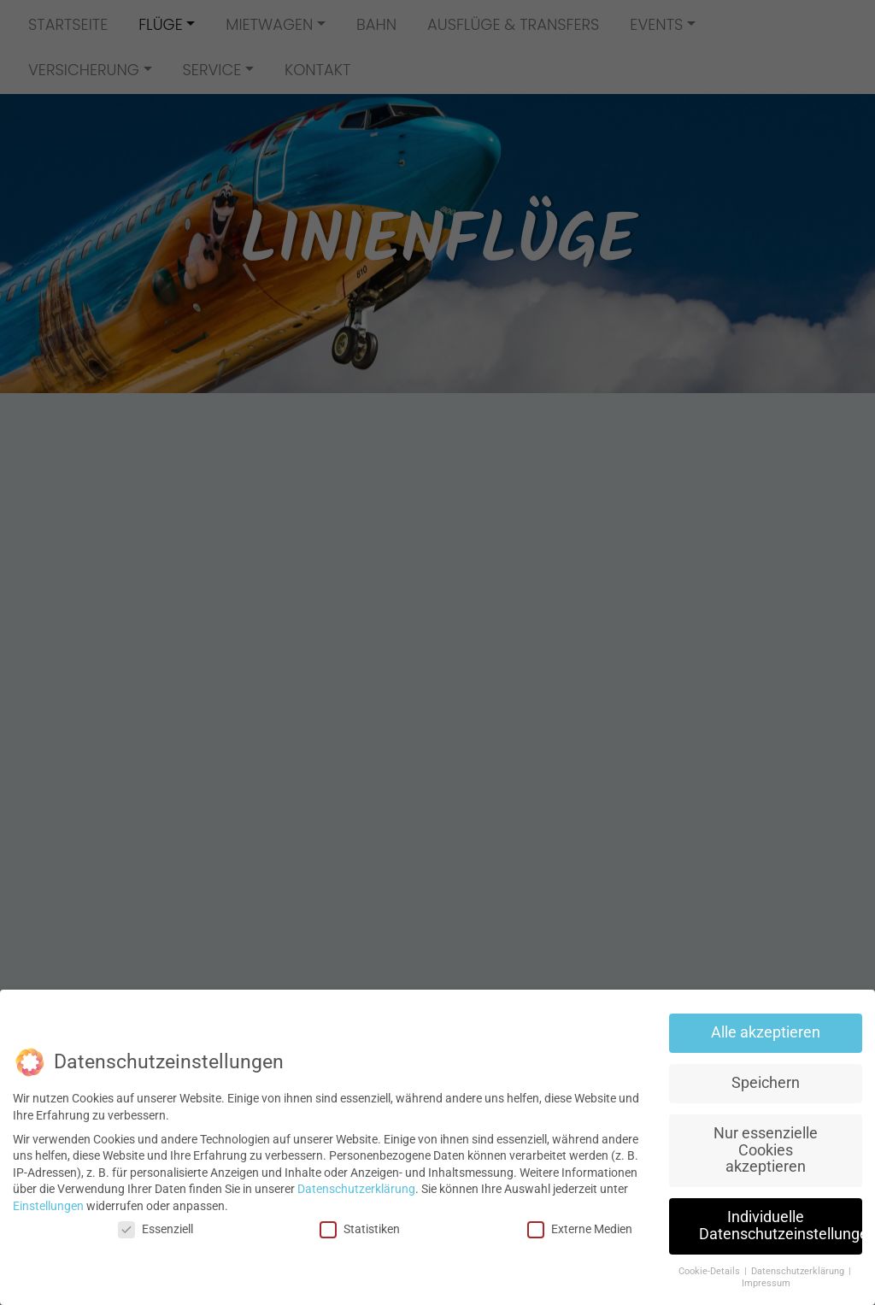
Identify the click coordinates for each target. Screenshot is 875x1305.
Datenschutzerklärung (356, 1189)
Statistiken (360, 1229)
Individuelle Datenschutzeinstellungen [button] (780, 1225)
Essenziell (155, 1229)
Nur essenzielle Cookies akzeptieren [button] (766, 1150)
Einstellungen (48, 1206)
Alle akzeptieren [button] (765, 1032)
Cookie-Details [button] (710, 1271)
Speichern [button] (765, 1082)
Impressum (766, 1283)
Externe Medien (579, 1229)
